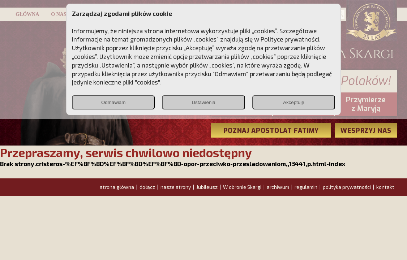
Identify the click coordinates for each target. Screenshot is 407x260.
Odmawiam (113, 102)
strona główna (117, 187)
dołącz (147, 187)
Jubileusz (207, 187)
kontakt (385, 187)
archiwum (278, 187)
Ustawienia (203, 102)
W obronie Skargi (242, 187)
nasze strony (175, 187)
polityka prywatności (347, 187)
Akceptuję (293, 102)
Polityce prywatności (290, 39)
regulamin (306, 187)
